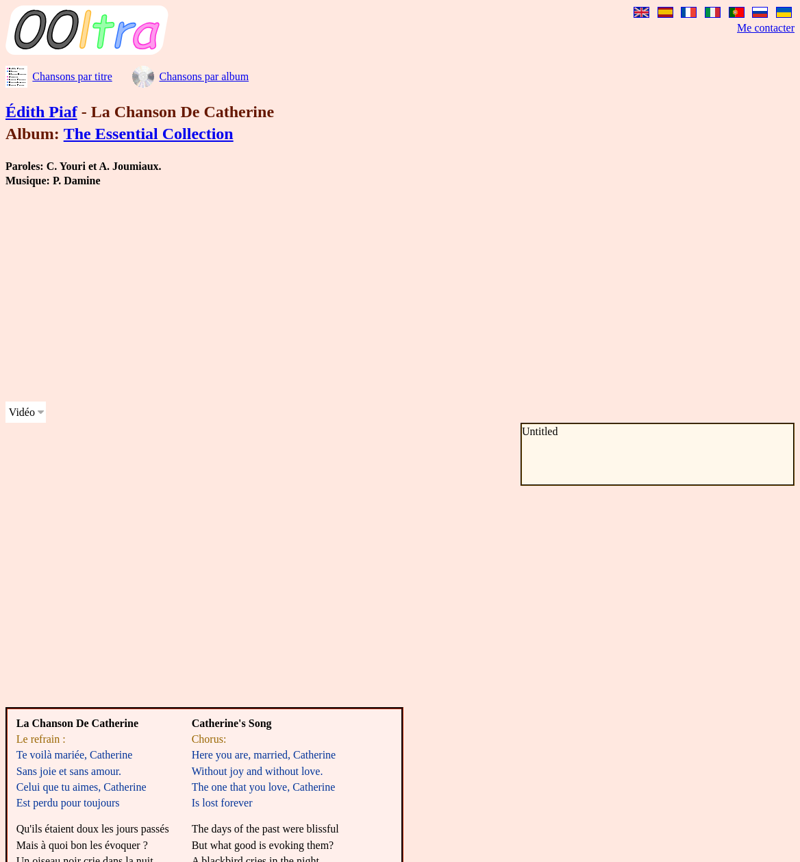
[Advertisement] (263, 295)
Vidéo (22, 412)
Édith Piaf (41, 112)
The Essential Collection (149, 134)
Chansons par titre (72, 76)
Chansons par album (204, 76)
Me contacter (766, 28)
